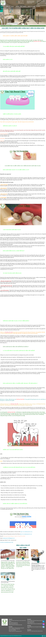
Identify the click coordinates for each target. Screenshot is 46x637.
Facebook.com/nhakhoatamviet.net (17, 631)
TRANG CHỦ (2, 6)
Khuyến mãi (39, 6)
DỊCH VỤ (13, 6)
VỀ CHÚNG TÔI (8, 6)
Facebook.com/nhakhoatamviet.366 (6, 542)
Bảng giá (17, 6)
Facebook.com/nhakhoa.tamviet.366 (17, 624)
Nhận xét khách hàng (32, 6)
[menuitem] (2, 25)
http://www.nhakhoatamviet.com (26, 531)
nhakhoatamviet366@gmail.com (9, 538)
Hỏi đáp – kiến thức (23, 6)
